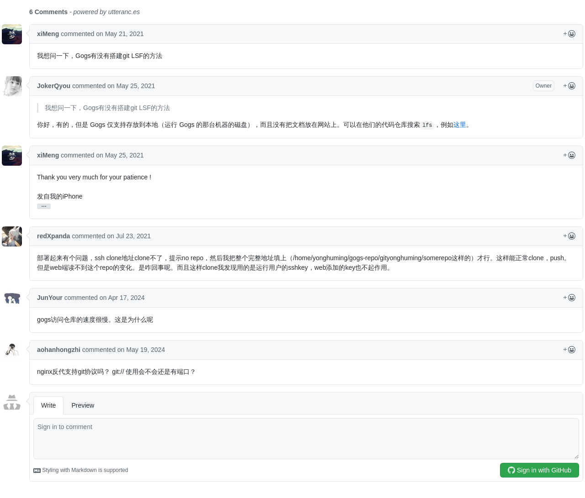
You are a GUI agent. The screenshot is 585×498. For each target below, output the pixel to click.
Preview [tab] (82, 405)
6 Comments (48, 12)
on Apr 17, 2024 (122, 297)
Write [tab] (48, 405)
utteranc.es (124, 12)
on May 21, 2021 (120, 33)
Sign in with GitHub (539, 470)
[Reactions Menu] (569, 34)
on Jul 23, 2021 (129, 236)
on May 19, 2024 (141, 349)
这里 (459, 124)
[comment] (306, 438)
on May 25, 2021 (131, 85)
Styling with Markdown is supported (80, 470)
